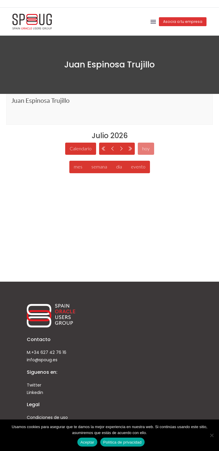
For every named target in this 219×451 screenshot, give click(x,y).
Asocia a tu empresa (182, 21)
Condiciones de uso (47, 417)
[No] (212, 435)
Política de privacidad (122, 442)
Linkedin (35, 392)
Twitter (34, 385)
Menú (153, 21)
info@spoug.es (42, 360)
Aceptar (87, 442)
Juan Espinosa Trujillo (40, 100)
